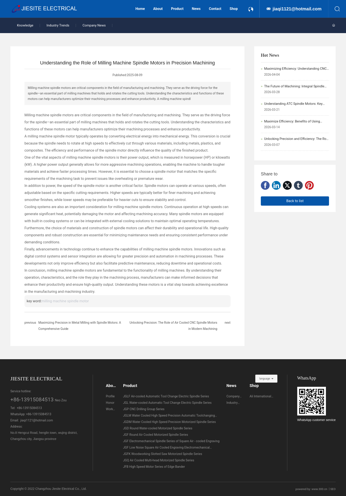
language (264, 378)
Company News (94, 25)
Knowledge (25, 25)
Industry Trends (58, 25)
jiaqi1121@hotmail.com (297, 8)
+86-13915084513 (32, 399)
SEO (333, 489)
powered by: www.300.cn (311, 489)
